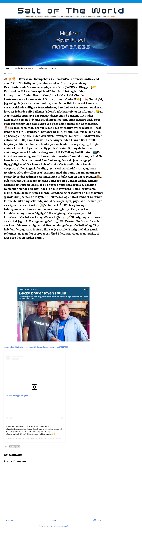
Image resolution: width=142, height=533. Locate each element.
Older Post (97, 520)
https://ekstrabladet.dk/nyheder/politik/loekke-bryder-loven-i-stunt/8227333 (36, 347)
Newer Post (10, 520)
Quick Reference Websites (24, 68)
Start (8, 68)
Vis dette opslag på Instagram (17, 396)
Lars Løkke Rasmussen (26, 438)
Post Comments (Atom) (59, 526)
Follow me (43, 68)
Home (54, 520)
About (54, 68)
